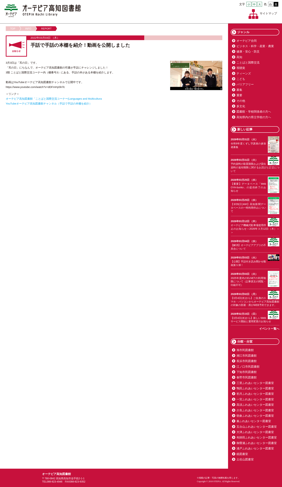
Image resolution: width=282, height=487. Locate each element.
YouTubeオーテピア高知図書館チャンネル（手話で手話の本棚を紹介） (49, 103)
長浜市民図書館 (246, 361)
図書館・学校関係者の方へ (253, 111)
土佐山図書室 (245, 459)
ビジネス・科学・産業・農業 (255, 46)
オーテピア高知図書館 (42, 10)
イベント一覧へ (269, 328)
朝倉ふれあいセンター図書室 (255, 415)
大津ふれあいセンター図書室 (255, 432)
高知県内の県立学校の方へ (253, 117)
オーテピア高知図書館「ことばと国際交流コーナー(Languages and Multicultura (54, 98)
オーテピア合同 (246, 40)
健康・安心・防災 (248, 51)
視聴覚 (240, 67)
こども (240, 78)
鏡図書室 (242, 454)
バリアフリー (245, 84)
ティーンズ (243, 73)
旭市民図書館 (245, 350)
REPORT (46, 28)
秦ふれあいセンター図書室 (253, 421)
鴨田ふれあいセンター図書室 (255, 388)
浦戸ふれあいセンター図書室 (255, 448)
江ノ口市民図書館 (248, 366)
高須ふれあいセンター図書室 (255, 404)
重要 (239, 95)
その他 (240, 100)
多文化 (240, 106)
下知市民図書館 (246, 372)
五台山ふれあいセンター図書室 (256, 426)
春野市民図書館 (246, 377)
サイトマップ (268, 13)
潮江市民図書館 (246, 355)
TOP (12, 28)
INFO (28, 28)
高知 (239, 57)
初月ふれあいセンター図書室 (255, 393)
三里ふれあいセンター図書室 (255, 382)
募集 (239, 89)
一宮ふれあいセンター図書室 (255, 399)
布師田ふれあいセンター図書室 (256, 437)
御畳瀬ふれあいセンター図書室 (256, 443)
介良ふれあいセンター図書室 (255, 410)
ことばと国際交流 (248, 62)
